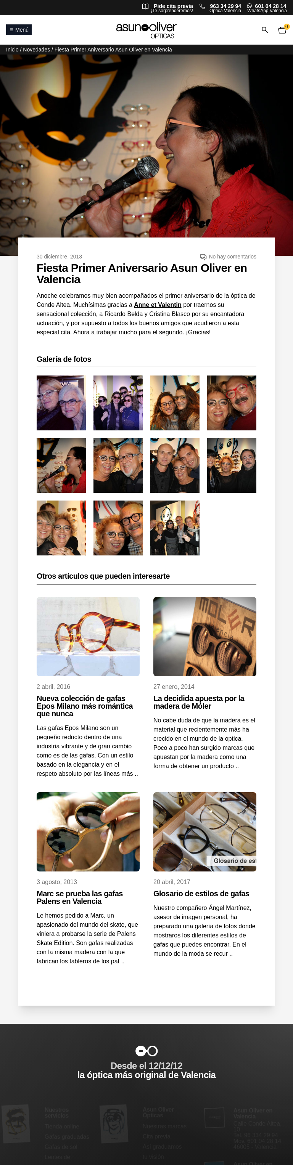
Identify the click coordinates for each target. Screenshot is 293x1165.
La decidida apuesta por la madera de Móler (198, 702)
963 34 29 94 (225, 6)
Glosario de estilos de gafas (201, 893)
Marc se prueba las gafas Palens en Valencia (80, 897)
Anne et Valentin (157, 305)
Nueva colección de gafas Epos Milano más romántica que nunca (85, 706)
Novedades (36, 50)
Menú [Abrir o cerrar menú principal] (19, 30)
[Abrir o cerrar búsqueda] (265, 30)
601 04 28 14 (271, 6)
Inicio (12, 50)
